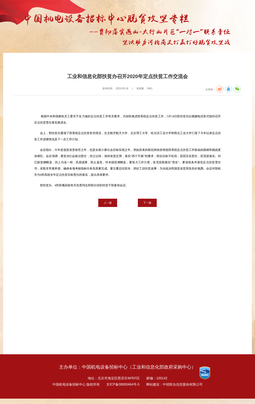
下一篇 (147, 202)
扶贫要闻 (61, 61)
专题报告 (34, 61)
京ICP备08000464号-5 (123, 384)
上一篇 (108, 202)
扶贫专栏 (47, 61)
